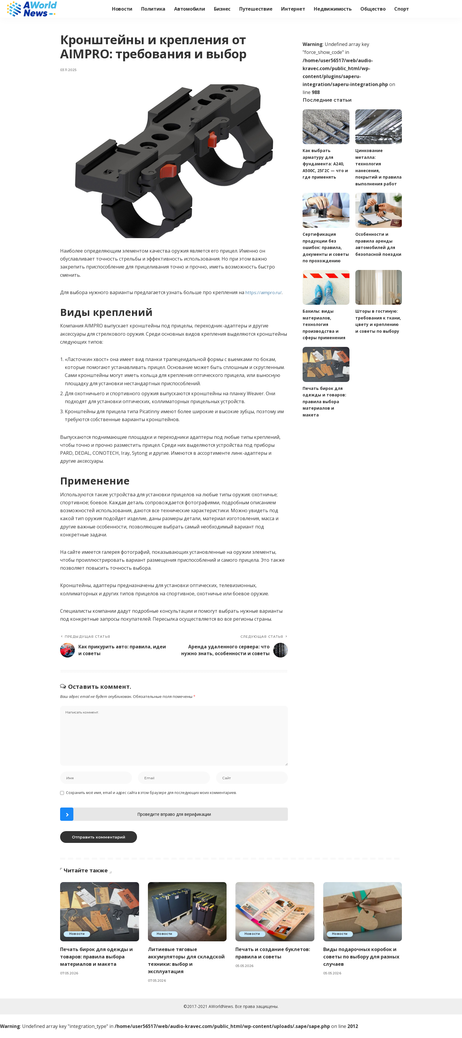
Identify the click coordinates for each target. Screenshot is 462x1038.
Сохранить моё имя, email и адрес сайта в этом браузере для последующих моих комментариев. (151, 800)
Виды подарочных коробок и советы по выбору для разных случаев (361, 964)
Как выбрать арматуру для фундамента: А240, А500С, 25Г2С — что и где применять (326, 164)
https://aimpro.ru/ (265, 292)
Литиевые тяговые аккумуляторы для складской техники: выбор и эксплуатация (186, 968)
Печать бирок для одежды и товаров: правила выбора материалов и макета (324, 416)
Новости (77, 942)
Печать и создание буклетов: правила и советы (274, 961)
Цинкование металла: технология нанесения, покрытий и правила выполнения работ (376, 170)
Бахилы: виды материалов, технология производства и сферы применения (324, 338)
